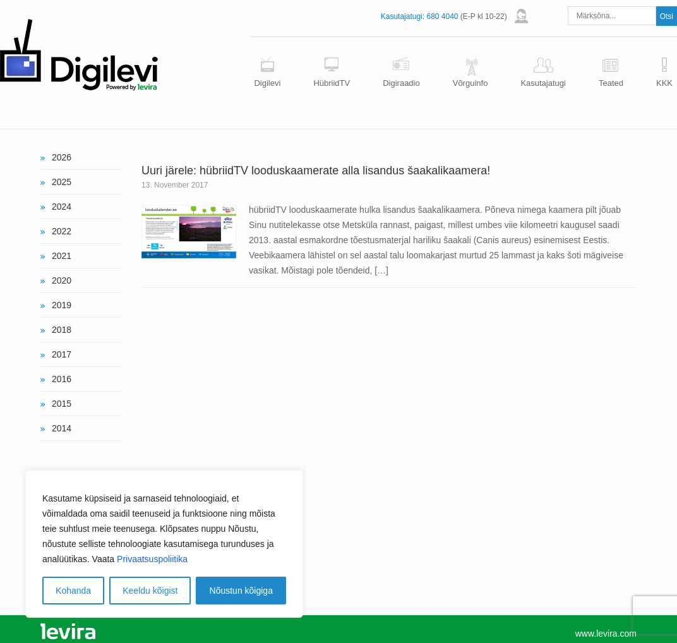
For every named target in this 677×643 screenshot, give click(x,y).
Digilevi (267, 83)
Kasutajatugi (543, 83)
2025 (61, 182)
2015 (61, 404)
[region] (164, 544)
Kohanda (73, 591)
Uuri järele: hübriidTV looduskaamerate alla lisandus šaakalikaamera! (315, 170)
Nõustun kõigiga (241, 591)
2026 (61, 157)
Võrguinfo (470, 83)
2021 (61, 256)
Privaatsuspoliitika (152, 559)
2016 (61, 379)
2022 (61, 231)
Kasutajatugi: (402, 16)
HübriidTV (331, 83)
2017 (61, 354)
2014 (61, 428)
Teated (611, 83)
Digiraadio (401, 83)
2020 (61, 280)
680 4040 (442, 16)
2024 (61, 206)
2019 (61, 305)
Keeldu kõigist (150, 591)
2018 (61, 330)
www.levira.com (606, 633)
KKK (664, 83)
